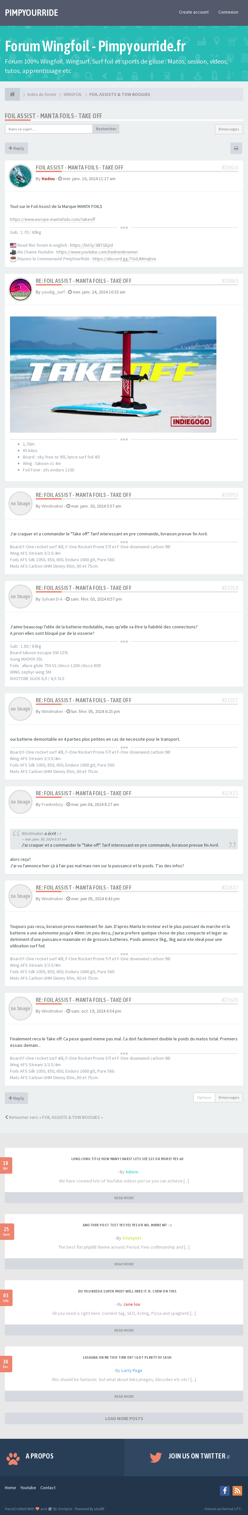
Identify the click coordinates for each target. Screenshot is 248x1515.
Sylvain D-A (52, 599)
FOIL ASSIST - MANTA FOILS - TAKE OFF (53, 115)
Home (10, 1487)
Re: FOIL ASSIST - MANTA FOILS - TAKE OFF (84, 280)
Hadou (48, 178)
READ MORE (124, 1197)
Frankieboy (52, 804)
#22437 (230, 887)
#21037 (230, 700)
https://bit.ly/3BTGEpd (91, 245)
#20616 (230, 167)
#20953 (230, 494)
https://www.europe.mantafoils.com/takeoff (52, 219)
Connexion (228, 12)
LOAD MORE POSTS (124, 1418)
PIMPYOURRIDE (31, 12)
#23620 (230, 999)
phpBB (99, 1508)
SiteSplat (131, 1238)
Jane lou (131, 1304)
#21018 (230, 587)
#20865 (230, 280)
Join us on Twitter (200, 1456)
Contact (47, 1487)
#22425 (230, 793)
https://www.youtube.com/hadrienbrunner (97, 252)
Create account (194, 12)
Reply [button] (16, 148)
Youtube (28, 1487)
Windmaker (52, 506)
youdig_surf (53, 292)
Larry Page (131, 1370)
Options (204, 1097)
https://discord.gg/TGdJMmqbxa (124, 259)
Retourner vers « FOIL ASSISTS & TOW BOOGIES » (54, 1117)
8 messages (229, 129)
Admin (131, 1172)
